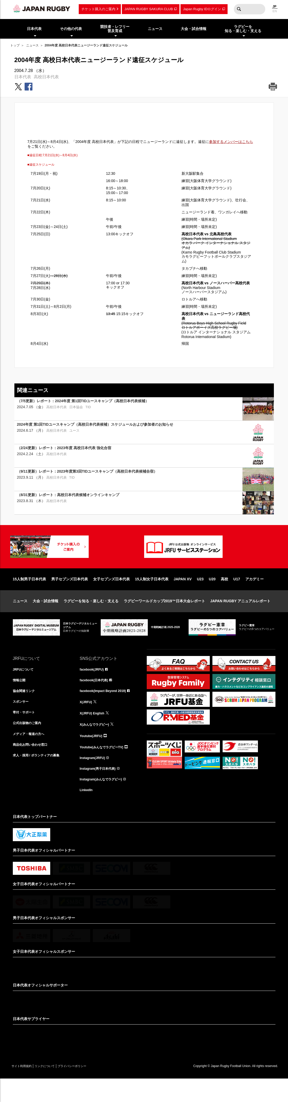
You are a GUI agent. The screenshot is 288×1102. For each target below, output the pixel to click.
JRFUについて (25, 686)
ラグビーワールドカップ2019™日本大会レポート (164, 618)
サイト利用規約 (25, 1089)
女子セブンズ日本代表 (111, 596)
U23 (200, 596)
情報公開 (20, 698)
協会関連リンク (25, 709)
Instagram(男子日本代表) (101, 790)
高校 (224, 596)
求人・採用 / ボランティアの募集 (40, 778)
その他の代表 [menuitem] (71, 29)
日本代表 (22, 77)
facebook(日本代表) (96, 698)
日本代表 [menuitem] (34, 29)
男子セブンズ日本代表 (69, 596)
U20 (212, 596)
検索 (239, 9)
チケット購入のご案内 (98, 9)
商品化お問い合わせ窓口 (33, 767)
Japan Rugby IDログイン (202, 9)
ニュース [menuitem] (155, 29)
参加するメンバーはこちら (231, 142)
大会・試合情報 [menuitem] (193, 29)
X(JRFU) (87, 721)
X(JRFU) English (94, 732)
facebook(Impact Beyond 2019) (107, 709)
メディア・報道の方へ (31, 755)
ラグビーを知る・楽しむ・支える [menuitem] (243, 29)
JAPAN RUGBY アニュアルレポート (240, 618)
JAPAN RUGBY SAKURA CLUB (149, 9)
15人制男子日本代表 (29, 596)
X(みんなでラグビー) (97, 744)
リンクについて (55, 1089)
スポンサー (22, 721)
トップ (15, 45)
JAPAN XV (183, 596)
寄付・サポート (25, 732)
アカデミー (254, 596)
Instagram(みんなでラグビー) (104, 801)
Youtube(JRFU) (93, 755)
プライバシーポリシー (90, 1089)
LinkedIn (87, 813)
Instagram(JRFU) (94, 778)
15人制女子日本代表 (151, 596)
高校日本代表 (46, 77)
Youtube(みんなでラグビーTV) (105, 767)
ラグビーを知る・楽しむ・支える (91, 618)
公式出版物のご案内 (29, 744)
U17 (236, 596)
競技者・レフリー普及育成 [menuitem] (114, 29)
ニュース (32, 45)
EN (275, 11)
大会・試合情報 (45, 618)
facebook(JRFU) (94, 686)
